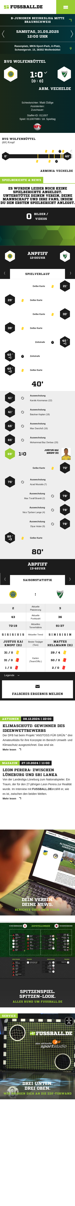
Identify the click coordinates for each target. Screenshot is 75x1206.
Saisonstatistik (37, 580)
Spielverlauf (37, 274)
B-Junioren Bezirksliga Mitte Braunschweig (41, 20)
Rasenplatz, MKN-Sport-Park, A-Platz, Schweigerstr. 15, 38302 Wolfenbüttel (43, 48)
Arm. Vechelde (55, 88)
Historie (5, 579)
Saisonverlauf (70, 579)
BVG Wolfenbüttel (25, 61)
